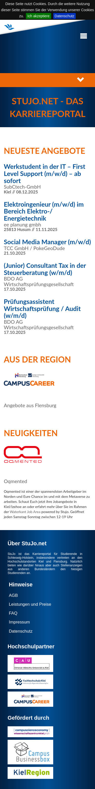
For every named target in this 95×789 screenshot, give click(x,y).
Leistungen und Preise (30, 604)
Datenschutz (64, 16)
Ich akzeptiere (38, 16)
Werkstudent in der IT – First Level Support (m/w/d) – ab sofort (44, 173)
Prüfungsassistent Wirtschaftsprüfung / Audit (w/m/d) (42, 308)
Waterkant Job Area (25, 511)
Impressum (19, 622)
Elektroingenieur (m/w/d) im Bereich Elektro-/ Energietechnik (44, 211)
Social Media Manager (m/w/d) (47, 241)
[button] (83, 36)
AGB (13, 595)
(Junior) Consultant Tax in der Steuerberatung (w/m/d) (45, 268)
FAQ (13, 613)
